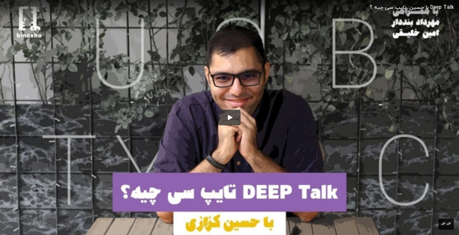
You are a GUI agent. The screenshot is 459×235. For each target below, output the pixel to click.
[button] (229, 117)
